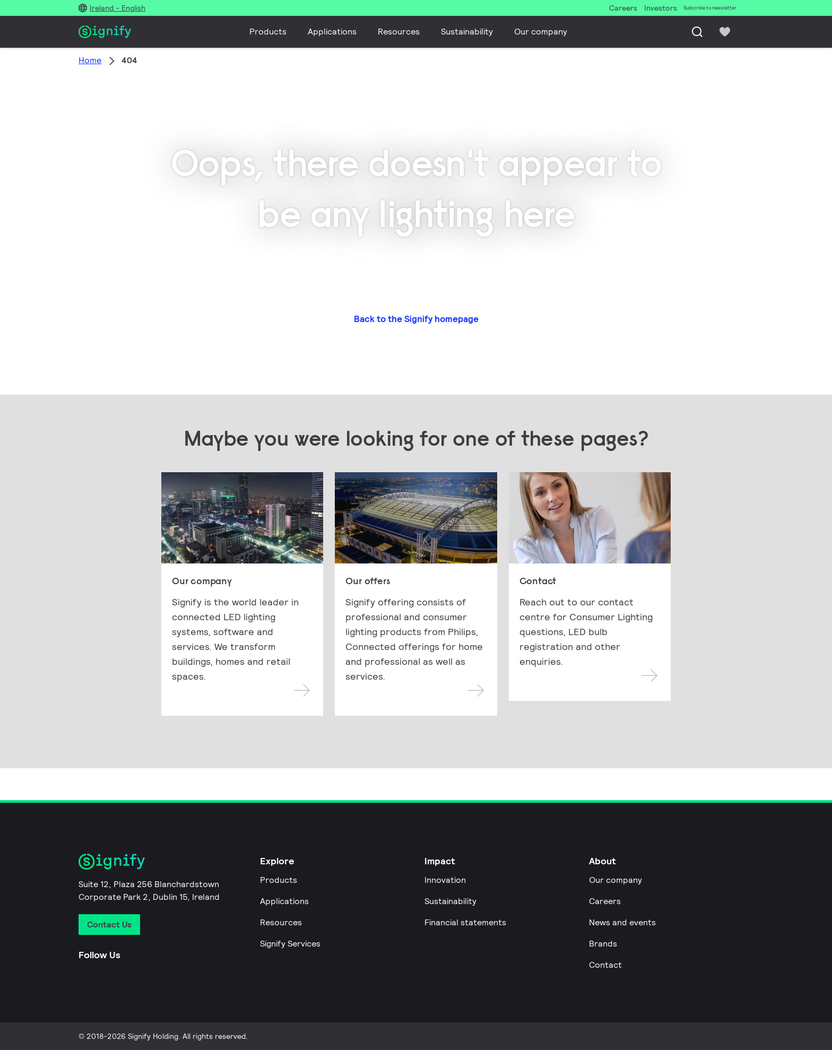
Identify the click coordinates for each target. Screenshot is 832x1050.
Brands (603, 943)
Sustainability (467, 31)
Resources (399, 31)
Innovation (445, 880)
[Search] (697, 32)
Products (268, 31)
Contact (605, 964)
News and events (622, 922)
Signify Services (290, 943)
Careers (605, 901)
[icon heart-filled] (724, 32)
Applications (332, 31)
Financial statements (465, 922)
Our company (540, 31)
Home (90, 60)
